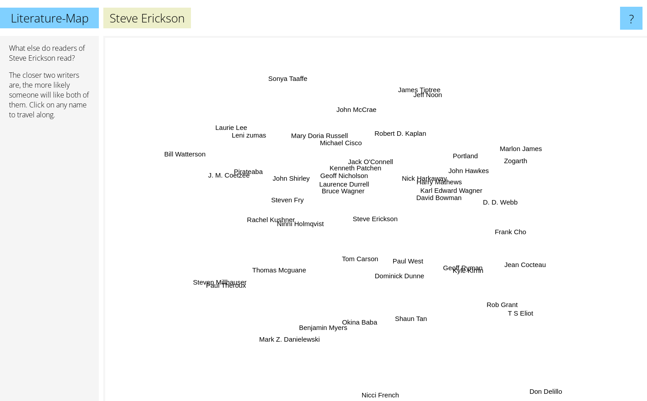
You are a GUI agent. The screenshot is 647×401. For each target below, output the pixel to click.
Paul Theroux (228, 286)
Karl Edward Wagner (443, 192)
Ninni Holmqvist (308, 222)
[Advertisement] (49, 264)
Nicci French (380, 395)
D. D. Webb (491, 204)
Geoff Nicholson (348, 179)
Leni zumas (258, 139)
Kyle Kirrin (457, 266)
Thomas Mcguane (291, 264)
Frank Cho (502, 234)
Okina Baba (357, 314)
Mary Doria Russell (324, 141)
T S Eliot (504, 302)
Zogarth (503, 161)
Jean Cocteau (509, 259)
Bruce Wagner (345, 190)
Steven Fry (295, 201)
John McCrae (358, 119)
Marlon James (508, 155)
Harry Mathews (433, 185)
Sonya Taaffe (294, 90)
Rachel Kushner (277, 219)
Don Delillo (550, 395)
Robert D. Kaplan (397, 142)
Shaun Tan (406, 309)
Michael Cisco (345, 150)
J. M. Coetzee (242, 178)
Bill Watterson (188, 154)
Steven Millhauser (230, 278)
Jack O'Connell (371, 165)
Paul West (404, 255)
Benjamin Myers (324, 319)
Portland (462, 154)
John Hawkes (462, 171)
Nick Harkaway (425, 176)
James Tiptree (415, 98)
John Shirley (301, 180)
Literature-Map (50, 18)
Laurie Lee (238, 130)
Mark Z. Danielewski (292, 334)
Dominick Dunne (396, 269)
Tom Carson (362, 254)
